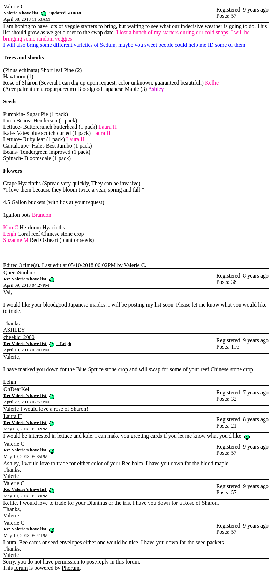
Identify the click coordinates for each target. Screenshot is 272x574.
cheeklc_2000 (19, 337)
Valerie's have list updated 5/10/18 (42, 12)
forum (21, 568)
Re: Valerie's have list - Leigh (37, 343)
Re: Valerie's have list (29, 278)
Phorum (71, 568)
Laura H (12, 416)
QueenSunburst (20, 272)
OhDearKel (16, 389)
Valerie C (13, 6)
